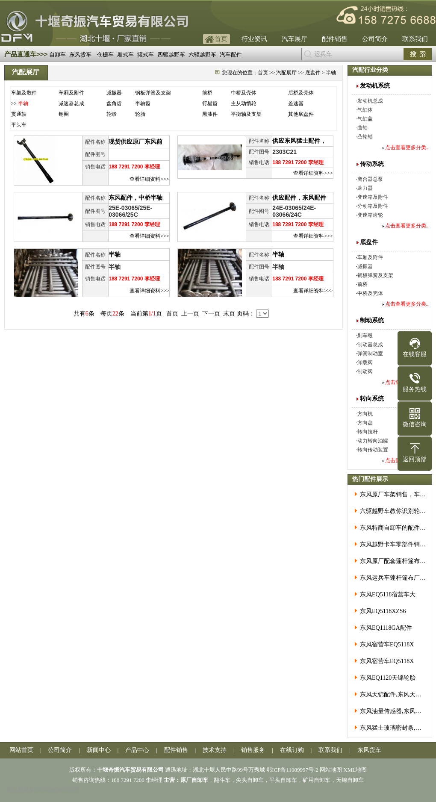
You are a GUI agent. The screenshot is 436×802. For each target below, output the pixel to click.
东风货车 (80, 54)
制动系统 (372, 320)
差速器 (295, 103)
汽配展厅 (286, 73)
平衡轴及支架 (246, 114)
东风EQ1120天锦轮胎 (387, 678)
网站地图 (331, 770)
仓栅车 (105, 54)
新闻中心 (99, 750)
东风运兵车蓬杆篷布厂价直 (396, 578)
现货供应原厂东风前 (135, 142)
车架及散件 (24, 93)
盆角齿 (114, 103)
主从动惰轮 (243, 103)
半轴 (115, 254)
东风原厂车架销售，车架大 (396, 494)
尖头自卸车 (250, 780)
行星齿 (210, 103)
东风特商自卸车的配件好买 (396, 528)
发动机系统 (375, 86)
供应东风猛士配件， (299, 141)
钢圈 (64, 114)
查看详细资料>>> (149, 179)
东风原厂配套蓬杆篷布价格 (396, 561)
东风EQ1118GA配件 (386, 628)
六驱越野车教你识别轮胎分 (396, 511)
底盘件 (369, 242)
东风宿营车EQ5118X (387, 644)
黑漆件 (210, 114)
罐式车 (145, 54)
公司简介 (375, 38)
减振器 (114, 93)
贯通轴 (19, 114)
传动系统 (372, 164)
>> (20, 103)
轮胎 (140, 114)
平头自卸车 (283, 780)
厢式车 (125, 54)
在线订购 (292, 750)
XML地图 (355, 770)
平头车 (19, 125)
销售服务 (253, 750)
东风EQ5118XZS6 (383, 611)
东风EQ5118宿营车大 (387, 594)
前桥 (207, 93)
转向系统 (372, 398)
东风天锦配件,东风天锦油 (393, 694)
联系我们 (415, 38)
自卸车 (57, 54)
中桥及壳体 (243, 93)
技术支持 (215, 750)
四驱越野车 (171, 54)
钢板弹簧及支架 (153, 93)
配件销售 (335, 38)
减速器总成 (71, 103)
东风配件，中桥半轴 (135, 198)
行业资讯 (254, 38)
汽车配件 (231, 54)
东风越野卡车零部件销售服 (396, 544)
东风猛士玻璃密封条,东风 (393, 728)
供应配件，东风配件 (299, 198)
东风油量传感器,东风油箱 (393, 711)
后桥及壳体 (301, 93)
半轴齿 (142, 103)
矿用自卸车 (316, 780)
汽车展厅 (294, 38)
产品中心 (137, 750)
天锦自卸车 (350, 780)
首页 (221, 38)
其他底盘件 (301, 114)
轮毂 (111, 114)
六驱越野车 (202, 54)
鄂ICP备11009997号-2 (292, 770)
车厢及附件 (71, 93)
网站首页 (21, 750)
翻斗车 (222, 780)
